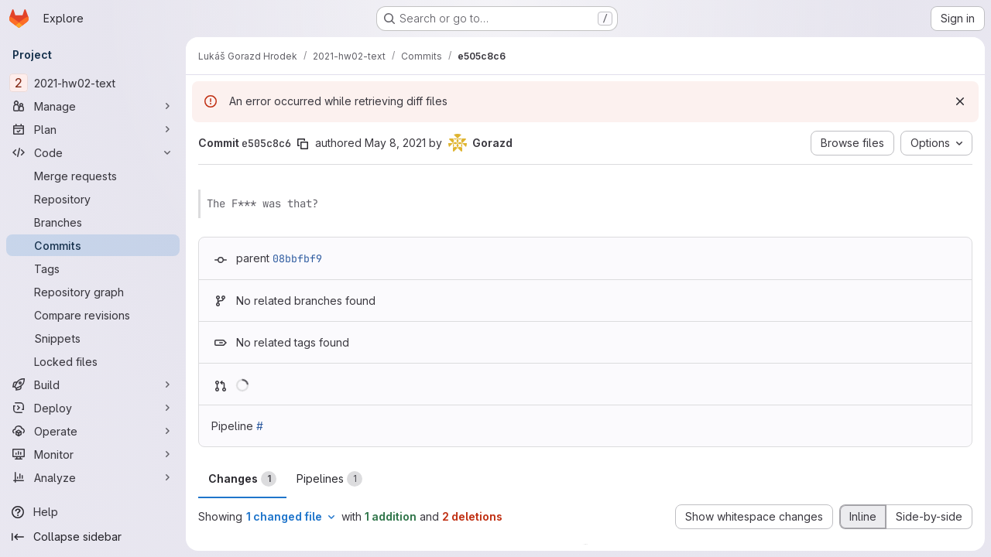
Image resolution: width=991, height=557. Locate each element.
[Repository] (93, 199)
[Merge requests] (93, 175)
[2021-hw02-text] (93, 83)
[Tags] (93, 268)
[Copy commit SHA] (302, 144)
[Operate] (93, 431)
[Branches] (93, 222)
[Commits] (93, 245)
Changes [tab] (242, 479)
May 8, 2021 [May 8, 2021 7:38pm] (395, 142)
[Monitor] (93, 454)
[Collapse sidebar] (93, 537)
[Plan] (93, 129)
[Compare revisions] (93, 315)
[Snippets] (93, 338)
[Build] (93, 384)
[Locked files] (93, 361)
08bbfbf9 (297, 258)
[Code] (93, 152)
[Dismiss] (960, 101)
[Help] (93, 512)
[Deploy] (93, 408)
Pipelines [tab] (329, 479)
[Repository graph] (93, 291)
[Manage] (93, 106)
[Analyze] (93, 477)
